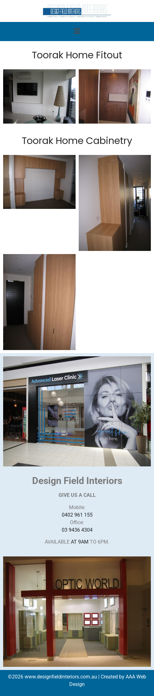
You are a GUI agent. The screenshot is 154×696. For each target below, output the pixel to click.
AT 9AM (79, 542)
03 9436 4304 (77, 530)
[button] (76, 31)
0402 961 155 (77, 515)
